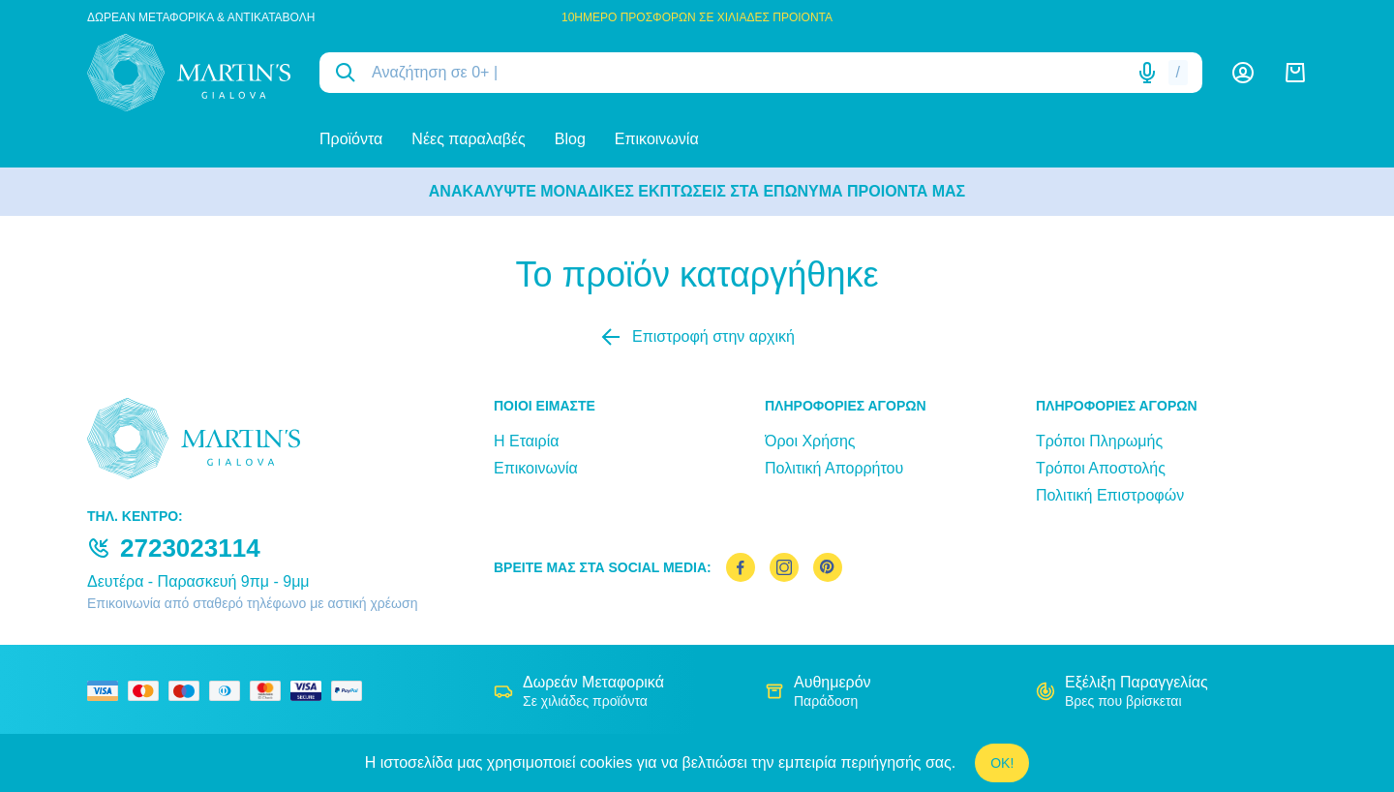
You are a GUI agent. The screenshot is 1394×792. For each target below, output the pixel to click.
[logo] (188, 72)
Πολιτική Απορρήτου (834, 468)
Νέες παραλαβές (468, 139)
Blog (570, 139)
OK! (1002, 763)
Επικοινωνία (657, 139)
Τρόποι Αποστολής (1101, 468)
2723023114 (190, 548)
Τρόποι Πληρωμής (1099, 441)
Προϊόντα (350, 139)
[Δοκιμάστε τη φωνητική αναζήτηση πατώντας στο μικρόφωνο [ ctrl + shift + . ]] (1147, 72)
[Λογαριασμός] (1243, 72)
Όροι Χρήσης (810, 441)
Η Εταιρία (526, 441)
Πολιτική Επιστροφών (1110, 495)
